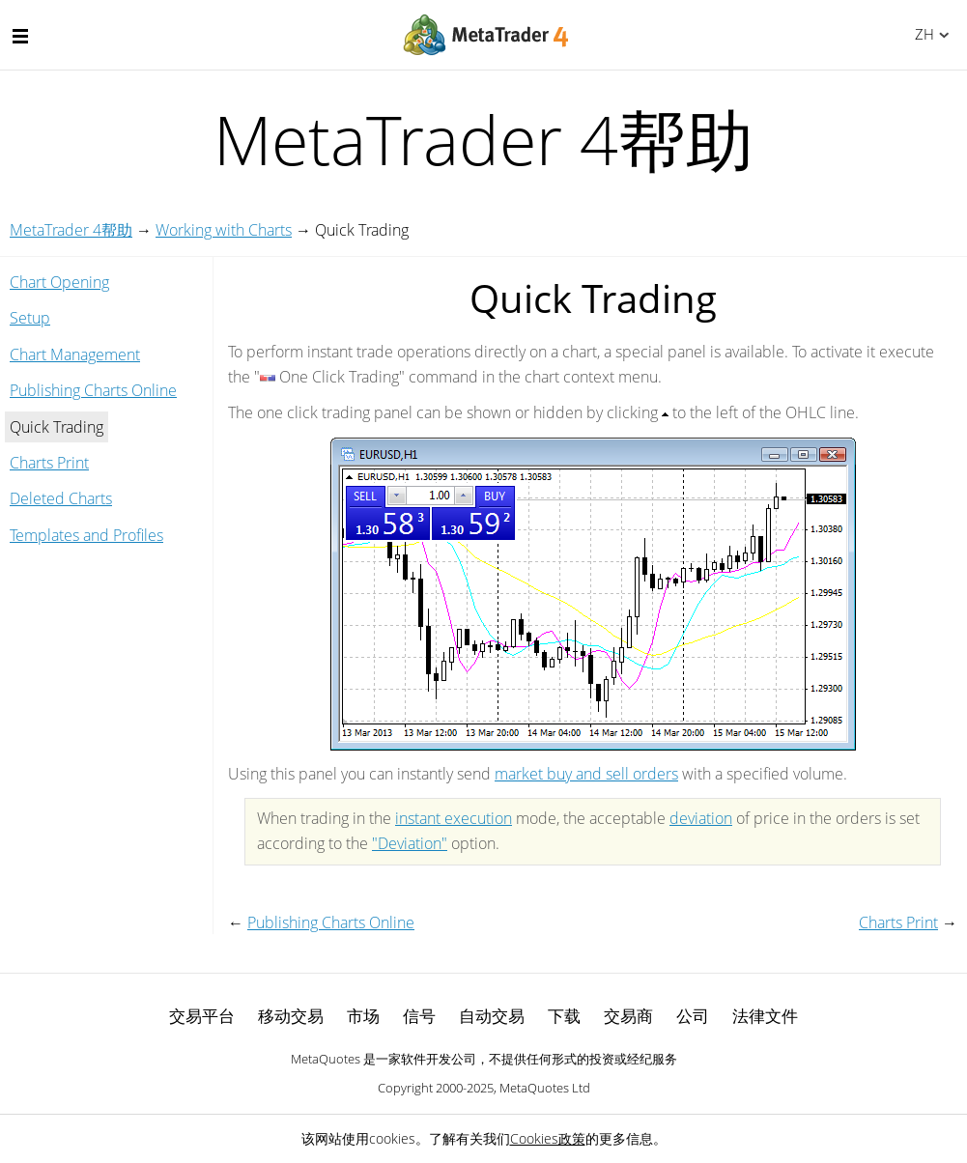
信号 (419, 1016)
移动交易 (291, 1016)
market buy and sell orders (586, 773)
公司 (692, 1016)
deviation (700, 818)
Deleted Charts (61, 498)
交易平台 (202, 1016)
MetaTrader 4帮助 (71, 230)
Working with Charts (224, 230)
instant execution (453, 818)
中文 (921, 33)
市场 (363, 1016)
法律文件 (765, 1016)
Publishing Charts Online (93, 390)
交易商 (628, 1016)
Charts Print (49, 462)
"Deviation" (409, 843)
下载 (564, 1016)
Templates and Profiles (86, 535)
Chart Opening (59, 282)
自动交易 (492, 1016)
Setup (30, 317)
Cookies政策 (547, 1138)
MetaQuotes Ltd (544, 1087)
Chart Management (75, 354)
